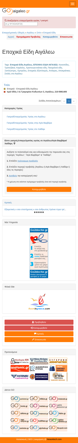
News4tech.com (54, 439)
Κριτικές (8, 202)
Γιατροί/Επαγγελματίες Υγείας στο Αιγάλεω (26, 116)
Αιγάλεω (30, 32)
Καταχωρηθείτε (39, 189)
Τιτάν (7, 85)
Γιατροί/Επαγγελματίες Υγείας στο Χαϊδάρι (26, 129)
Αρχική (11, 37)
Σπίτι (39, 32)
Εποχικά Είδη (49, 32)
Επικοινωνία (39, 339)
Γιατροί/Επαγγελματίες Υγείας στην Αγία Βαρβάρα (29, 123)
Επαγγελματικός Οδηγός (13, 32)
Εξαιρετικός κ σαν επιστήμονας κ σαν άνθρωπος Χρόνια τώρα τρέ (34, 209)
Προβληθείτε (39, 322)
